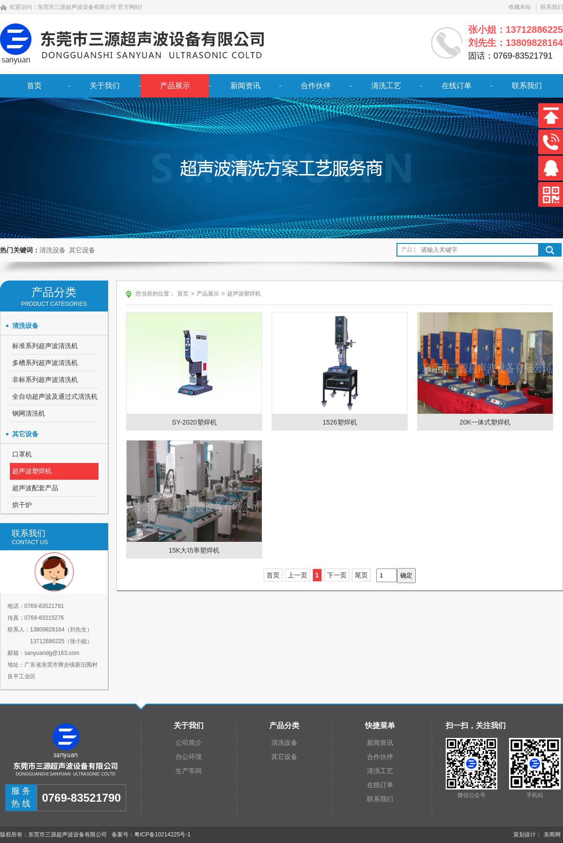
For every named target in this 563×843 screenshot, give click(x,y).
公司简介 (188, 742)
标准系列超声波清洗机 (45, 345)
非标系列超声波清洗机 (45, 379)
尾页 (361, 575)
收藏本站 (520, 7)
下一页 (337, 575)
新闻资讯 (245, 86)
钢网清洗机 (28, 413)
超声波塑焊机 (32, 471)
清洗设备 (52, 250)
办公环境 (188, 756)
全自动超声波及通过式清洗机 (55, 396)
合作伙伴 (316, 86)
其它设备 (82, 250)
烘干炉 (22, 505)
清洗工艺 (386, 86)
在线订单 (456, 86)
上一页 (297, 575)
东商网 (552, 834)
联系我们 (551, 7)
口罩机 (22, 454)
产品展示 (175, 86)
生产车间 (188, 771)
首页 (34, 86)
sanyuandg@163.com (51, 653)
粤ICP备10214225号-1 (162, 834)
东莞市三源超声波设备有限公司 (77, 7)
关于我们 (105, 86)
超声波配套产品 (35, 488)
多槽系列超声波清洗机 (45, 362)
